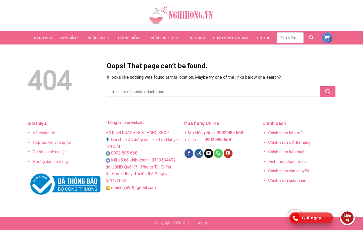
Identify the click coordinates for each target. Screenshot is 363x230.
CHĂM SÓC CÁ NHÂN (230, 38)
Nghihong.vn (197, 223)
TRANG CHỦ (42, 38)
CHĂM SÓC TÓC (165, 37)
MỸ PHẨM (69, 37)
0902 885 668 (124, 153)
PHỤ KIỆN (197, 38)
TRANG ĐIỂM (129, 37)
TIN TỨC (263, 38)
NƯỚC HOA (98, 37)
